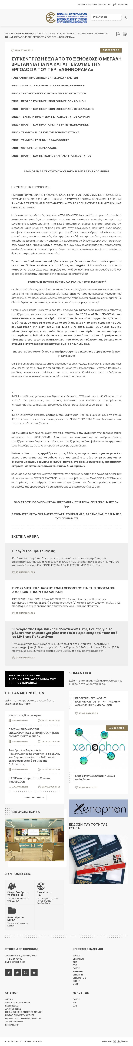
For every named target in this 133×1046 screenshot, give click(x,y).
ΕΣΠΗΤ (76, 981)
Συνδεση (123, 4)
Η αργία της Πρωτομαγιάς (33, 551)
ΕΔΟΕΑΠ (77, 955)
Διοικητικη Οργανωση (17, 1002)
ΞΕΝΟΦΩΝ (78, 958)
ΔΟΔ (75, 961)
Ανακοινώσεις (24, 33)
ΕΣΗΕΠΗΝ (78, 974)
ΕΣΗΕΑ (66, 17)
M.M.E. (76, 984)
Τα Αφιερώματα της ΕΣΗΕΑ (19, 921)
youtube (34, 972)
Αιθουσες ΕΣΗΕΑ (25, 812)
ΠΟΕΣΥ (76, 968)
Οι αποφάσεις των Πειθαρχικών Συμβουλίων (49, 897)
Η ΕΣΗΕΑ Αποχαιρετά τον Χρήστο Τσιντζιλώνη (29, 779)
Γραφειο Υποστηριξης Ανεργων (23, 1018)
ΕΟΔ (75, 965)
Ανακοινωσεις (111, 50)
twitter (17, 972)
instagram (25, 972)
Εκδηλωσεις (12, 1005)
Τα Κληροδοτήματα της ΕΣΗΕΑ (19, 896)
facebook (8, 972)
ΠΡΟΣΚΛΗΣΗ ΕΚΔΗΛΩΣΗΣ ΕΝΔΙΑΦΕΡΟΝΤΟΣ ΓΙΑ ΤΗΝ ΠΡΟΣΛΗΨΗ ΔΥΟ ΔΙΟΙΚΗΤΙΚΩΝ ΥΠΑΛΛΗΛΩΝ (63, 590)
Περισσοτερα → (34, 797)
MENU (7, 4)
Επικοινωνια (12, 1024)
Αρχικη (9, 999)
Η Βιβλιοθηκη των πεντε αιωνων (23, 1012)
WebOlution (120, 1041)
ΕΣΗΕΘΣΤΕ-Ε (79, 977)
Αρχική (9, 33)
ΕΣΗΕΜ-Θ (78, 971)
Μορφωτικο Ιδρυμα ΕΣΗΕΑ (19, 1015)
